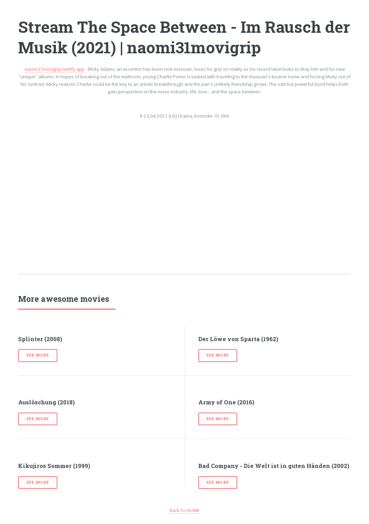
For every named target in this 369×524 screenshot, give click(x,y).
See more (37, 355)
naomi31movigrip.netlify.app (54, 69)
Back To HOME (185, 510)
